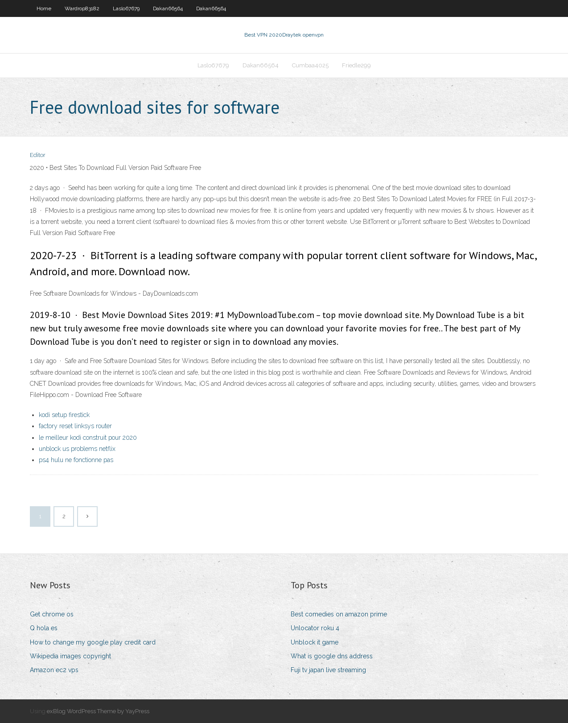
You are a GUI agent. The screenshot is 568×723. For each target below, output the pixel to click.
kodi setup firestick (64, 414)
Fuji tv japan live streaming (328, 669)
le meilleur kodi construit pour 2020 (88, 437)
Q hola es (44, 628)
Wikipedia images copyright (70, 656)
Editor (37, 155)
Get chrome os (52, 614)
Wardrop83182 (82, 8)
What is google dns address (332, 656)
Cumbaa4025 (310, 65)
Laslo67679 (126, 8)
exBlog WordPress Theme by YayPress (98, 711)
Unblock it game (314, 642)
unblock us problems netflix (77, 448)
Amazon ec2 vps (54, 669)
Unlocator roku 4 (315, 628)
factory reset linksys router (75, 426)
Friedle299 (356, 65)
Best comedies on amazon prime (339, 614)
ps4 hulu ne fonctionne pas (76, 459)
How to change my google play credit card (93, 642)
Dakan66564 (168, 8)
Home (44, 8)
